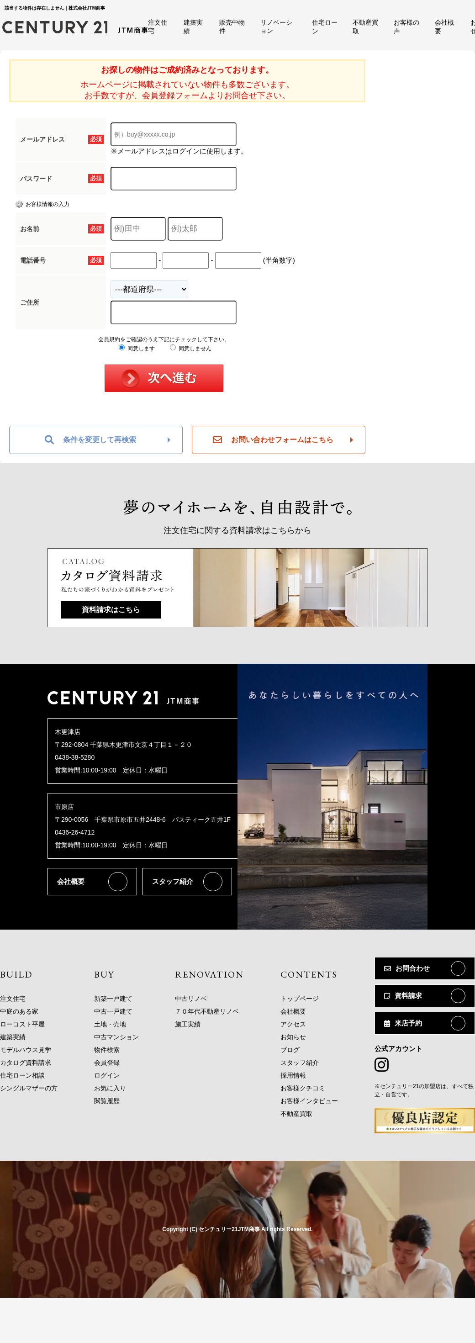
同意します (137, 348)
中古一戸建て (113, 1011)
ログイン (107, 1075)
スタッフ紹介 (172, 881)
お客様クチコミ (302, 1088)
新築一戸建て (113, 998)
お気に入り (110, 1088)
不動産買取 (296, 1113)
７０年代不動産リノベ (207, 1011)
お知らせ (293, 1037)
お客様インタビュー (309, 1101)
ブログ (290, 1049)
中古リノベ (191, 998)
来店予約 (403, 1023)
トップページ (299, 998)
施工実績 (188, 1024)
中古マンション (116, 1037)
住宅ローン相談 (22, 1075)
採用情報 (293, 1075)
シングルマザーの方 (29, 1088)
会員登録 (107, 1062)
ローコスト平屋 (22, 1024)
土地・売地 (110, 1024)
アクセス (293, 1024)
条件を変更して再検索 (90, 440)
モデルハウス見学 (25, 1049)
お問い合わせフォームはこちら (273, 440)
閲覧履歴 (107, 1101)
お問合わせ (407, 968)
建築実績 (13, 1037)
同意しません (190, 348)
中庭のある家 (19, 1011)
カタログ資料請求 (25, 1062)
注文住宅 (13, 998)
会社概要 (70, 881)
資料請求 (403, 995)
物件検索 (107, 1049)
